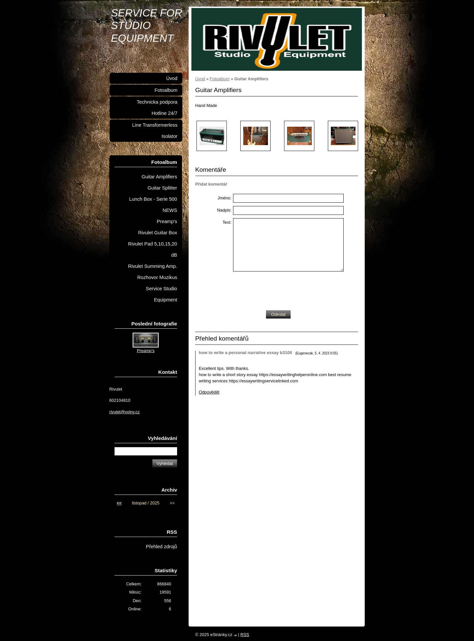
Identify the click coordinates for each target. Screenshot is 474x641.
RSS (244, 634)
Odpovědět (209, 392)
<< (119, 502)
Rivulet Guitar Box (157, 232)
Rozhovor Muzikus (157, 277)
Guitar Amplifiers (159, 176)
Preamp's (167, 221)
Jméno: (224, 197)
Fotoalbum (219, 78)
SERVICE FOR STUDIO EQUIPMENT (146, 25)
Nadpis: (224, 210)
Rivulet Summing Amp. (152, 266)
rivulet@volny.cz (124, 411)
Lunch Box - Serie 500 (153, 199)
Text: (227, 222)
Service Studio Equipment (161, 294)
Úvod (200, 78)
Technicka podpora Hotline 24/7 (157, 107)
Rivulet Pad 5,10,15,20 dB (152, 249)
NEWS (170, 210)
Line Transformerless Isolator (154, 130)
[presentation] (283, 289)
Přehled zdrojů (161, 546)
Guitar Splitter (162, 188)
